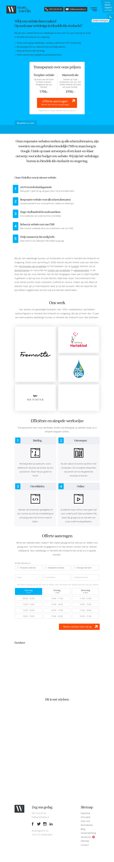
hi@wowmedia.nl (40, 817)
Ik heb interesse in (22, 563)
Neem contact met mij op (77, 626)
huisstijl (75, 266)
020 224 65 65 (39, 813)
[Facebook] (32, 824)
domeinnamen (22, 270)
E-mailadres (50, 577)
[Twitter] (39, 824)
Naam (19, 577)
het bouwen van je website (32, 266)
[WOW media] (18, 9)
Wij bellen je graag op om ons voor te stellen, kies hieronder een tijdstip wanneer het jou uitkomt (58, 585)
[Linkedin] (51, 824)
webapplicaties (81, 270)
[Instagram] (45, 824)
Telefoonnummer (81, 577)
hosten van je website (59, 270)
